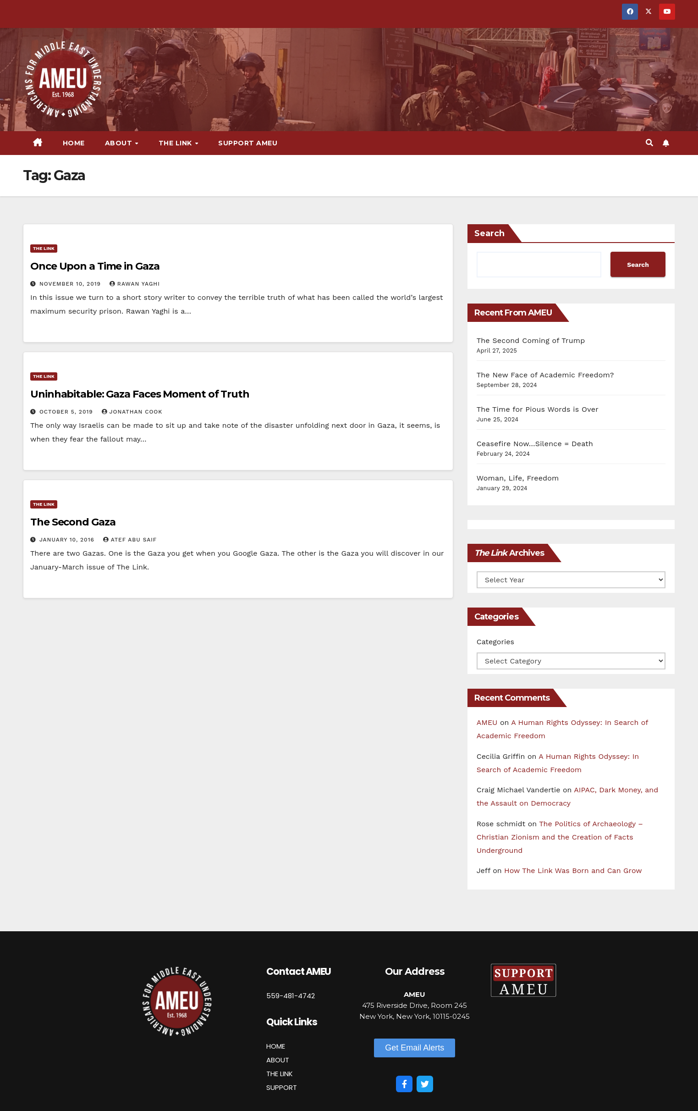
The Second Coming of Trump (531, 340)
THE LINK (279, 1073)
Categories (495, 641)
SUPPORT (281, 1087)
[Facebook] (404, 1084)
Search (489, 233)
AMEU (487, 722)
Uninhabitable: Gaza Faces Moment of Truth (139, 394)
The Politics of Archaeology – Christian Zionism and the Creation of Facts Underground (560, 837)
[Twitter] (425, 1084)
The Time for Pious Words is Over (538, 409)
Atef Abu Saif (130, 539)
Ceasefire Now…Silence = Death (535, 443)
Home (74, 143)
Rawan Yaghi (135, 284)
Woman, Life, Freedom (518, 478)
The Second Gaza (72, 522)
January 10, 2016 (68, 539)
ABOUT (277, 1060)
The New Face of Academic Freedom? (545, 374)
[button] (649, 142)
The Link (176, 143)
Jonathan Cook (132, 412)
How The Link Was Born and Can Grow (573, 870)
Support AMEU (247, 143)
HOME (275, 1046)
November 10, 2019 (71, 284)
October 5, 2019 (67, 412)
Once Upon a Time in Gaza (94, 266)
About (119, 143)
